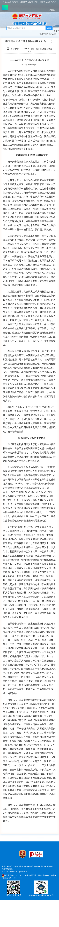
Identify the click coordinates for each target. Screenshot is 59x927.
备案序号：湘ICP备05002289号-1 (42, 875)
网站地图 (23, 871)
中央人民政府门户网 (11, 2)
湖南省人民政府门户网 (29, 2)
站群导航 (52, 10)
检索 (49, 28)
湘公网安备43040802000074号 (15, 875)
